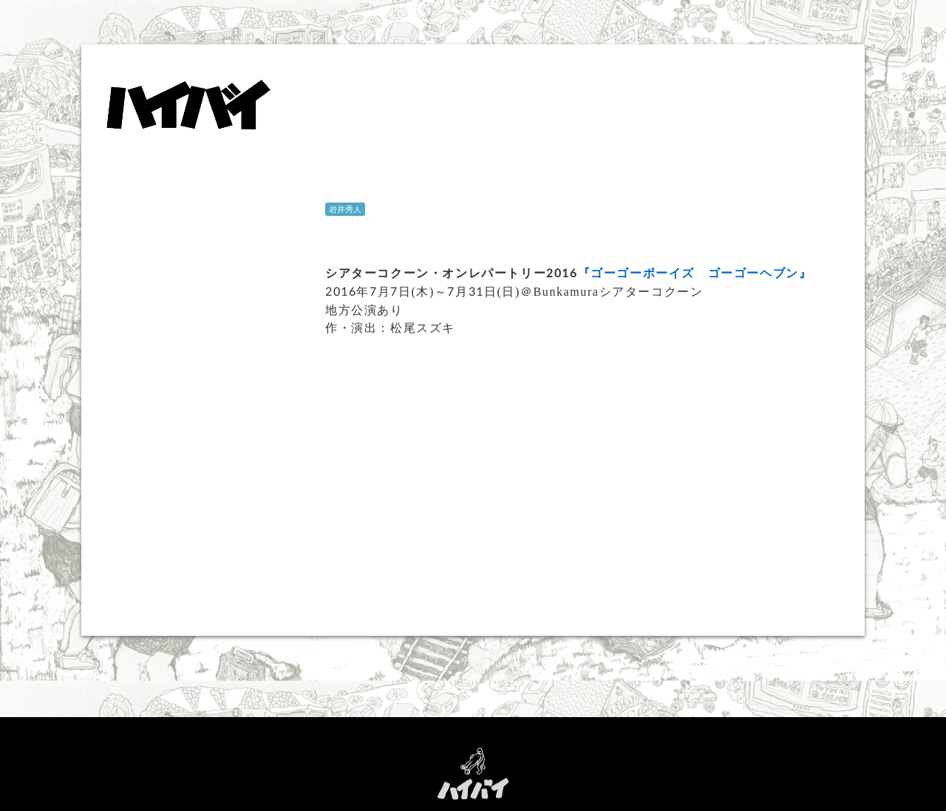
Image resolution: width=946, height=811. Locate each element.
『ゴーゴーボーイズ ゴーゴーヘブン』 (695, 272)
